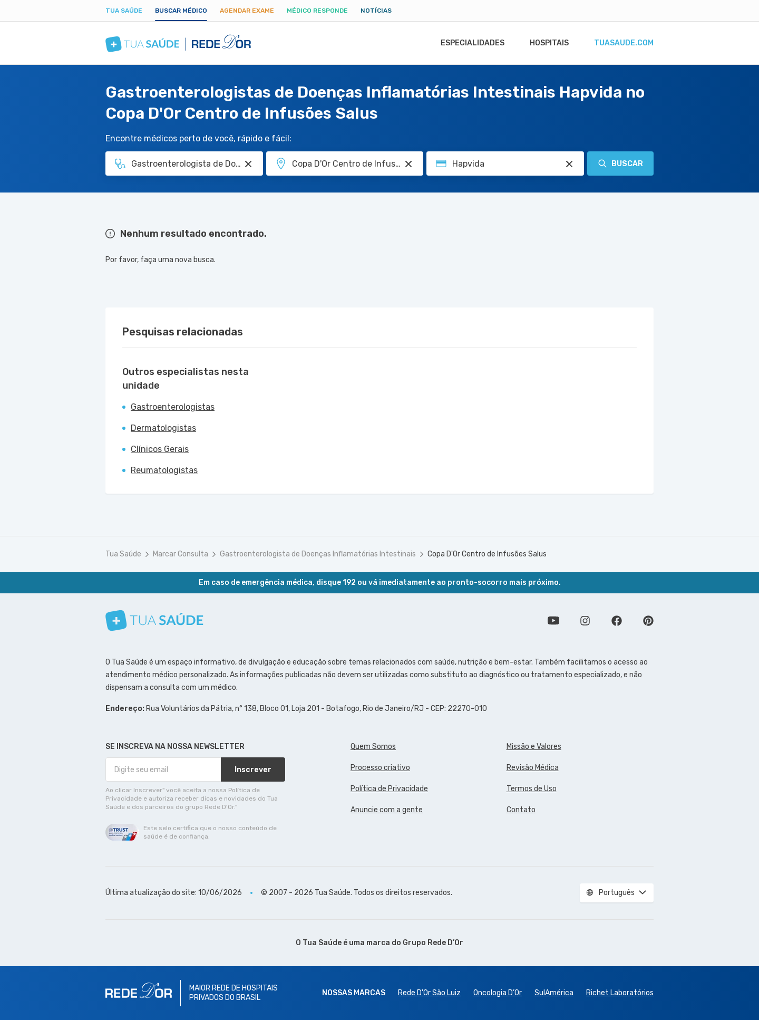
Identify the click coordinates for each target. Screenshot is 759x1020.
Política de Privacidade (389, 788)
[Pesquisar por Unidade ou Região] (408, 164)
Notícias (376, 10)
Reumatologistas (164, 470)
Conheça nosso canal (553, 620)
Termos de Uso (532, 788)
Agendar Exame (247, 10)
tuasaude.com (623, 43)
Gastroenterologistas (173, 407)
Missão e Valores (534, 746)
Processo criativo (380, 767)
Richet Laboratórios (620, 992)
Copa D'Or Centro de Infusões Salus (487, 554)
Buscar (620, 163)
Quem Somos (373, 746)
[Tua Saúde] (154, 620)
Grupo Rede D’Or (433, 942)
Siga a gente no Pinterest (648, 620)
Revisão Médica (533, 767)
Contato (521, 809)
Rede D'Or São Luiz (429, 992)
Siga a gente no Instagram (585, 620)
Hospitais (546, 43)
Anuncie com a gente (387, 809)
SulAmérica (553, 992)
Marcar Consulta (180, 554)
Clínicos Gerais (160, 449)
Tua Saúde (123, 10)
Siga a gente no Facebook (616, 620)
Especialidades (467, 43)
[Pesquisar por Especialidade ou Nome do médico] (248, 164)
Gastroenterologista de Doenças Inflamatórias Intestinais (318, 554)
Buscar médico (181, 10)
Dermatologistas (163, 428)
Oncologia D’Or (497, 992)
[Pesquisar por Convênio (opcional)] (569, 164)
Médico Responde (317, 10)
